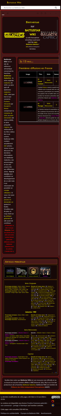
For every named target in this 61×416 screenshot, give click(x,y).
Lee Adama (12, 335)
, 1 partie (42, 319)
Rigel (16, 292)
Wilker (27, 292)
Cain (19, 291)
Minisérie (21, 332)
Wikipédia (7, 230)
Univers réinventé (33, 276)
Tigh (27, 289)
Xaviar (20, 318)
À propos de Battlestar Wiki (30, 413)
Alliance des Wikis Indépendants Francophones (28, 387)
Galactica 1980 (30, 312)
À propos (45, 276)
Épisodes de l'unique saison (38, 286)
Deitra (22, 291)
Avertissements (46, 413)
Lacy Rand (13, 359)
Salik (20, 292)
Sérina (23, 292)
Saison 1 (26, 332)
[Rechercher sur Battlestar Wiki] (30, 7)
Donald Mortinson (22, 319)
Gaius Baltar (26, 335)
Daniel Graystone (23, 358)
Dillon (23, 315)
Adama (45, 87)
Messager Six (15, 337)
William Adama (19, 335)
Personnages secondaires (11, 287)
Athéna (20, 287)
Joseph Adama (21, 356)
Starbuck (28, 286)
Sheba (23, 289)
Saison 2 (7, 334)
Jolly (20, 289)
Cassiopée (15, 289)
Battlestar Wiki (14, 2)
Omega (13, 292)
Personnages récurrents (11, 291)
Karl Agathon (13, 343)
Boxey (11, 289)
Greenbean (7, 292)
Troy (11, 316)
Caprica (6, 127)
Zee (23, 318)
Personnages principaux (11, 286)
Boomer (7, 289)
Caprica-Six (8, 337)
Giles (26, 291)
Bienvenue (32, 22)
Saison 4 (7, 335)
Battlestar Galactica (29, 385)
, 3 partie (46, 318)
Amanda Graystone (13, 358)
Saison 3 (12, 334)
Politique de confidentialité (10, 413)
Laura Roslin (22, 337)
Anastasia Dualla (20, 343)
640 (27, 46)
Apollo (23, 286)
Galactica (7, 83)
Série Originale (10, 276)
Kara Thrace (12, 339)
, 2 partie (46, 289)
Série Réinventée (30, 330)
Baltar (24, 287)
